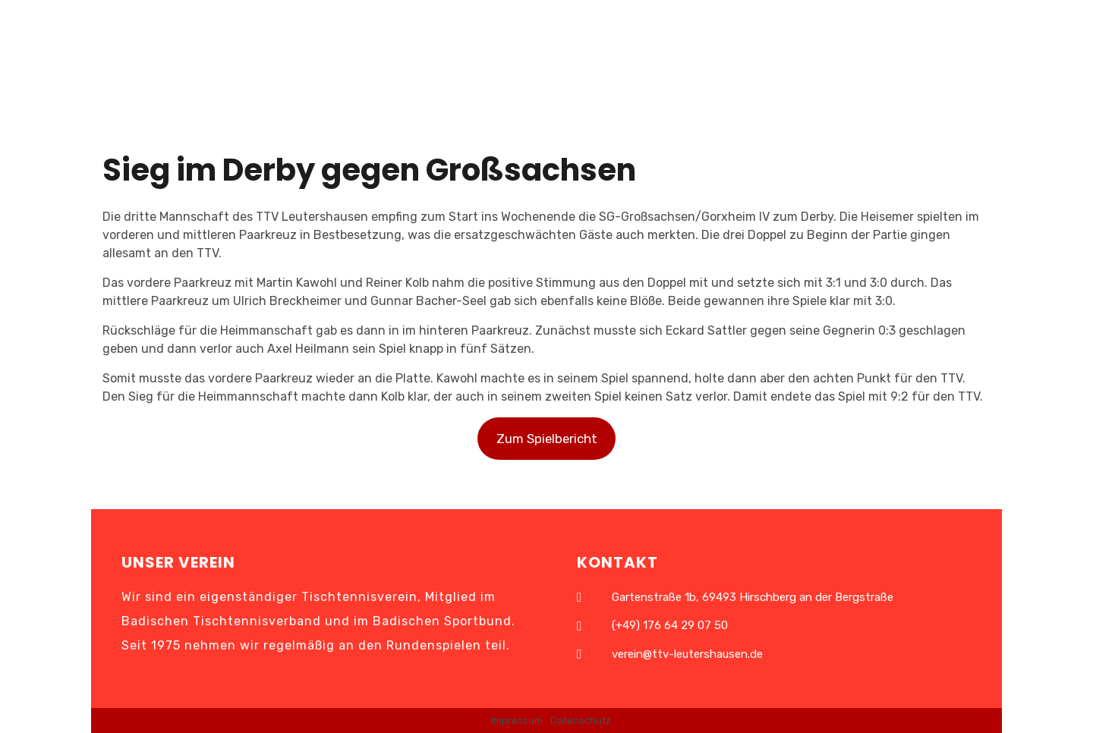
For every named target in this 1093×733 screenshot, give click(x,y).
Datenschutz (580, 720)
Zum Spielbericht (546, 438)
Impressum (517, 720)
